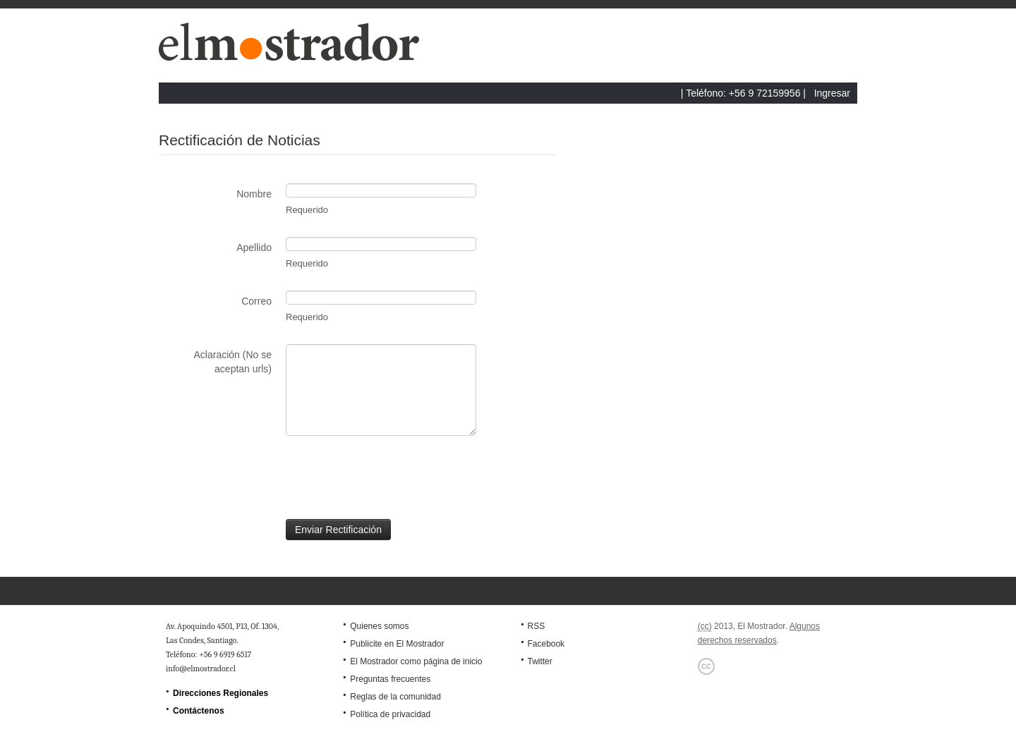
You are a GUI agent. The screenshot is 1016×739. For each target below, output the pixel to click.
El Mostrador (295, 49)
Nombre (254, 194)
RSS (536, 626)
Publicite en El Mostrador (397, 644)
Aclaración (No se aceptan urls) (233, 361)
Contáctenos (198, 711)
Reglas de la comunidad (395, 697)
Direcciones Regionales (220, 693)
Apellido (254, 247)
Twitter (539, 661)
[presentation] (266, 477)
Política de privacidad (390, 714)
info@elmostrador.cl (201, 668)
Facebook (545, 644)
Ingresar (832, 93)
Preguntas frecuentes (390, 679)
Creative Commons (706, 666)
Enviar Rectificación (338, 529)
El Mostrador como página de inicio (416, 661)
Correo (256, 301)
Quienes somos (379, 626)
